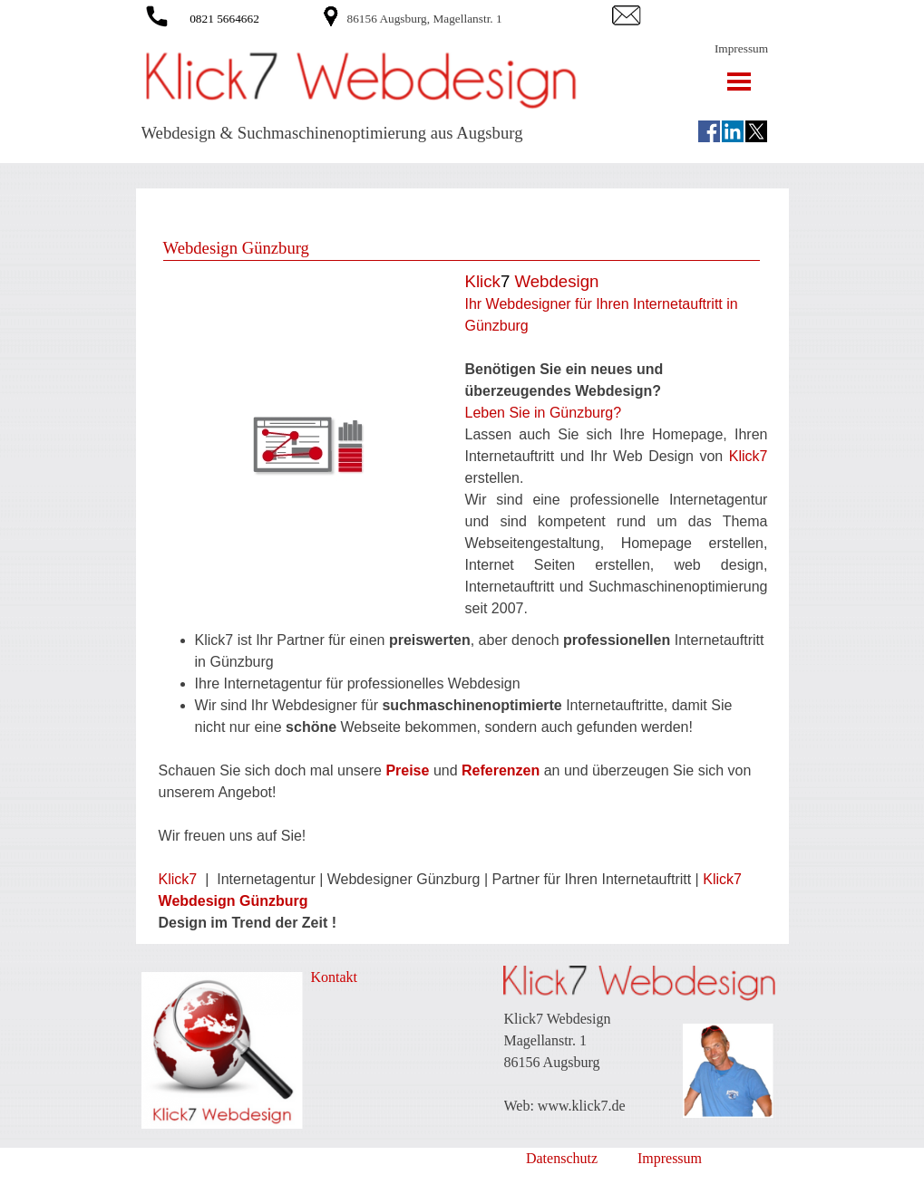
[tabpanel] (476, 18)
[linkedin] (733, 131)
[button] (157, 13)
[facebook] (709, 131)
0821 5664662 (224, 18)
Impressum (741, 48)
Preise (407, 770)
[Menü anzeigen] (739, 81)
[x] (756, 131)
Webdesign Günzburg (233, 901)
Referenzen (503, 770)
